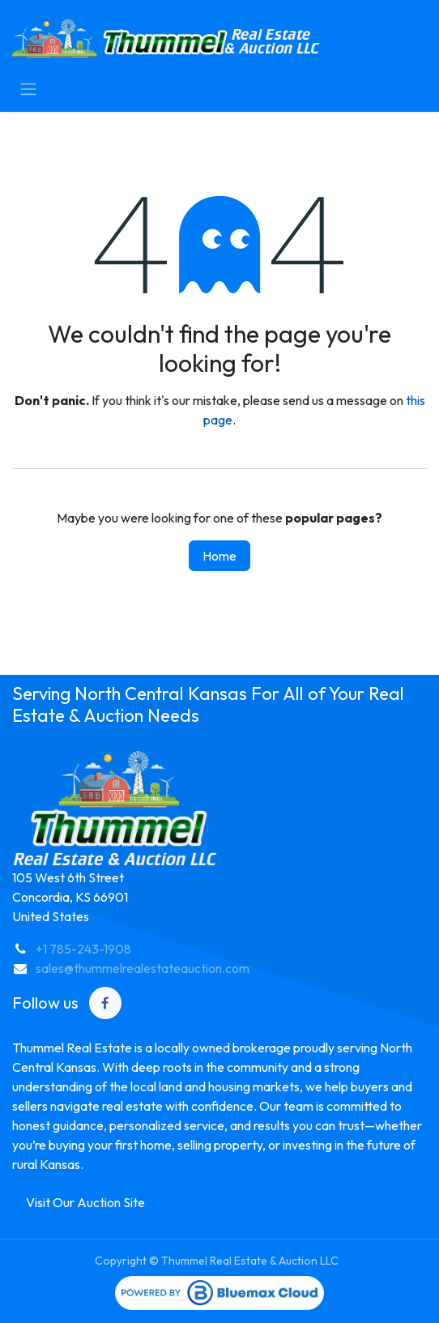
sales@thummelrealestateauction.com (142, 968)
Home (219, 556)
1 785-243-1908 (87, 949)
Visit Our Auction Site (85, 1202)
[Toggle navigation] (28, 88)
